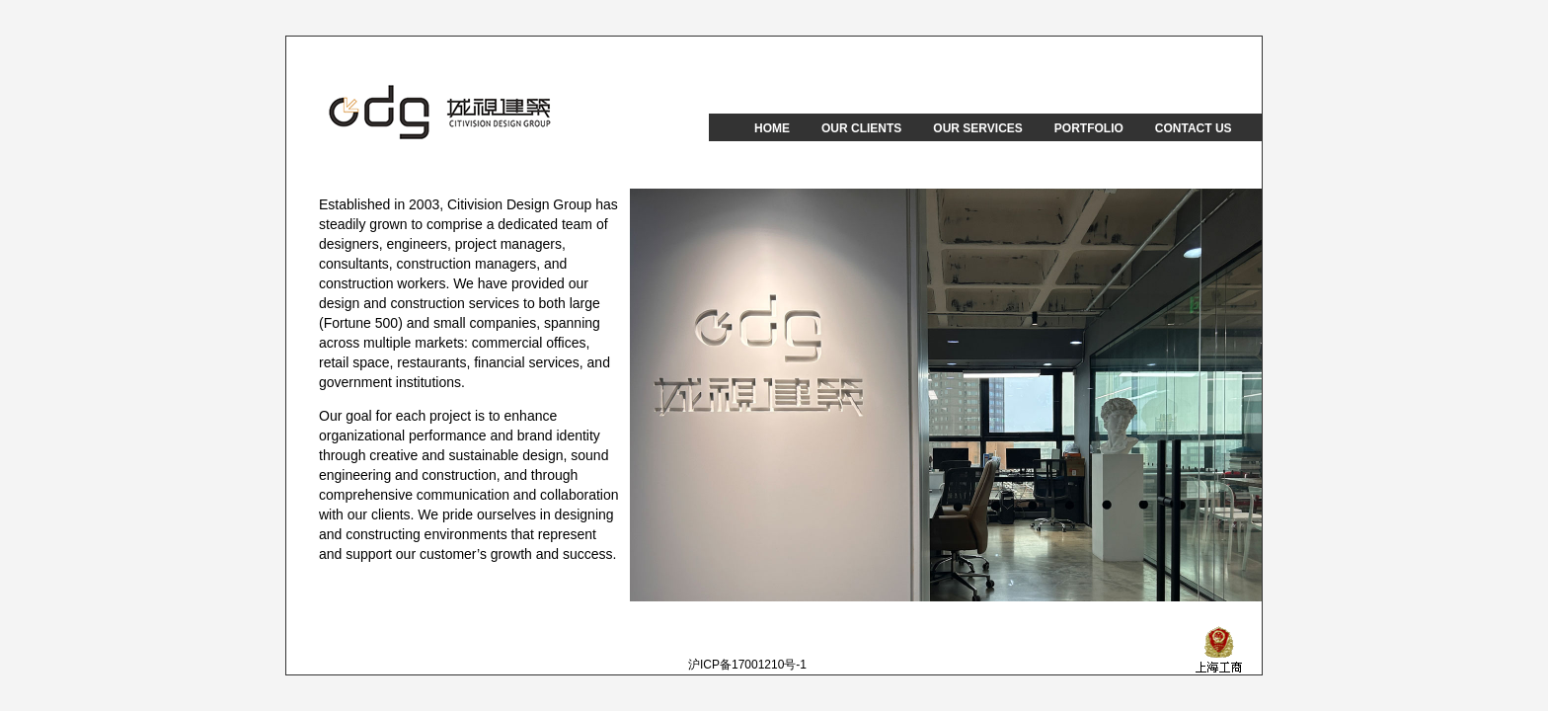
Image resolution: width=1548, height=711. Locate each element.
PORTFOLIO (1088, 128)
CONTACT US (1193, 128)
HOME (772, 128)
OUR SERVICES (977, 128)
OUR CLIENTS (861, 128)
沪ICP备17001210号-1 (747, 665)
